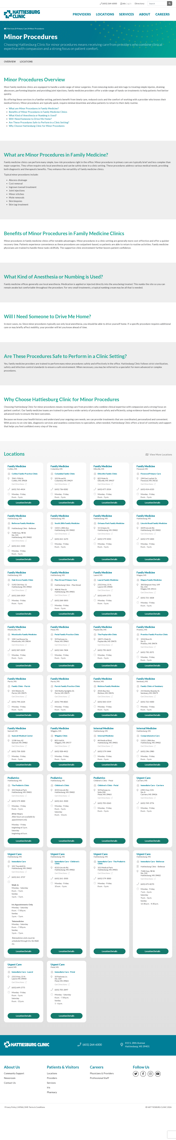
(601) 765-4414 (18, 489)
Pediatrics (13, 777)
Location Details (23, 502)
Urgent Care (144, 777)
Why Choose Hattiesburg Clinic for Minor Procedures (37, 125)
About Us (12, 1067)
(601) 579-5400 (147, 539)
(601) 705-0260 (104, 803)
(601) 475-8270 (147, 884)
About (144, 14)
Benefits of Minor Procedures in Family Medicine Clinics (38, 111)
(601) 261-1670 (61, 539)
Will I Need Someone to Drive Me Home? (30, 118)
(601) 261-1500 (18, 546)
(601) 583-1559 (104, 702)
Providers (82, 14)
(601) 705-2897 (61, 989)
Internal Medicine (104, 728)
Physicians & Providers (102, 1073)
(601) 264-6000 (108, 3)
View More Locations (159, 454)
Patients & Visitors (63, 1067)
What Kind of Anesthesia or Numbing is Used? (33, 115)
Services (126, 14)
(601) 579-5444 (104, 751)
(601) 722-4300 (147, 702)
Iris (48, 1087)
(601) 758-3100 (18, 751)
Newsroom (9, 1078)
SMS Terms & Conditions (35, 1107)
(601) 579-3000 (18, 801)
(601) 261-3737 (18, 877)
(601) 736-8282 (61, 489)
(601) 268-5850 (61, 600)
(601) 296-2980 (147, 751)
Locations (105, 14)
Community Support (14, 1073)
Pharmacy (52, 1092)
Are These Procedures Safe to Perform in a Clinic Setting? (39, 122)
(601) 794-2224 (18, 702)
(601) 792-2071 (147, 652)
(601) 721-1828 (147, 598)
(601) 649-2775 (104, 595)
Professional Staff (99, 1078)
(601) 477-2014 (104, 489)
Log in (125, 3)
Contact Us (10, 1082)
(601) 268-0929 (18, 595)
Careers (162, 14)
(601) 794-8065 (61, 702)
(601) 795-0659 (104, 650)
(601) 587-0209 (18, 650)
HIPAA (20, 1107)
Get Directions (19, 484)
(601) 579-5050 (104, 539)
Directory (139, 3)
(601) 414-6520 (147, 489)
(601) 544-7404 (61, 650)
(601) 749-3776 (147, 803)
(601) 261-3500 (61, 801)
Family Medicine (17, 466)
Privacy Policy (10, 1107)
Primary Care (22, 28)
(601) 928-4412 (61, 751)
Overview (10, 61)
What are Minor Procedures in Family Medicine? (34, 108)
